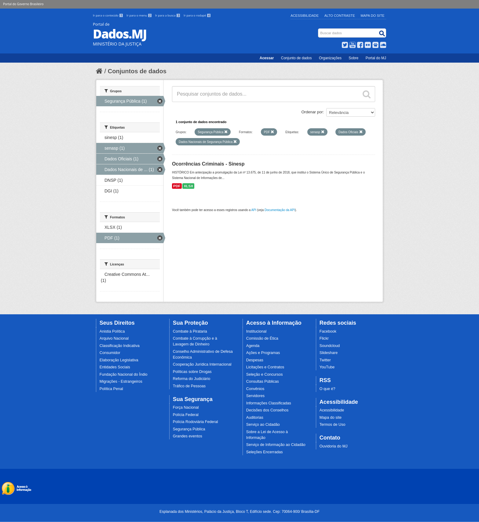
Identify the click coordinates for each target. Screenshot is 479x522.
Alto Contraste (339, 15)
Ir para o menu (139, 15)
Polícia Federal (186, 415)
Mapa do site (331, 417)
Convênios (255, 389)
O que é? (327, 389)
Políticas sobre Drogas (192, 372)
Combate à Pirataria (190, 331)
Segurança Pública (189, 429)
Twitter (325, 360)
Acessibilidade (305, 15)
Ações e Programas (263, 353)
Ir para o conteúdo (108, 15)
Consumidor (110, 353)
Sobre (353, 58)
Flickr (324, 338)
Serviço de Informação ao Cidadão (275, 445)
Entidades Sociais (115, 367)
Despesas (254, 360)
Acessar (267, 58)
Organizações (330, 58)
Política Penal (111, 389)
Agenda (252, 346)
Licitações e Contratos (265, 367)
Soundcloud (330, 346)
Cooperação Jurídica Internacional (202, 364)
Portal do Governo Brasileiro (23, 4)
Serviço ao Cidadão (263, 424)
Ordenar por (312, 112)
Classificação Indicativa (120, 346)
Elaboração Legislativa (119, 360)
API (253, 210)
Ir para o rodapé (197, 15)
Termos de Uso (333, 424)
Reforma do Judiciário (191, 379)
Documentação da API (280, 210)
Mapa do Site (373, 15)
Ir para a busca (168, 15)
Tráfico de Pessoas (189, 386)
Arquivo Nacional (114, 338)
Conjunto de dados (296, 58)
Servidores (255, 396)
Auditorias (254, 417)
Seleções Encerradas (264, 452)
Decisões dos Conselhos (267, 410)
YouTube (327, 367)
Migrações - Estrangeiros (121, 381)
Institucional (256, 331)
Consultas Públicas (262, 381)
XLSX (188, 186)
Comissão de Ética (262, 338)
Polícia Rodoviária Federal (195, 422)
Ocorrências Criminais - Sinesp (208, 163)
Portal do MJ (376, 58)
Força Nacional (186, 407)
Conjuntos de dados (137, 71)
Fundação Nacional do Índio (124, 374)
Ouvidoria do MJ (334, 446)
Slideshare (329, 353)
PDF (177, 186)
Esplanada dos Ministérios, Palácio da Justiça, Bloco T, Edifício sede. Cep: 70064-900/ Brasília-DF (239, 511)
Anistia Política (112, 331)
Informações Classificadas (268, 403)
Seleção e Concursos (264, 374)
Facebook (328, 331)
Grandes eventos (187, 436)
